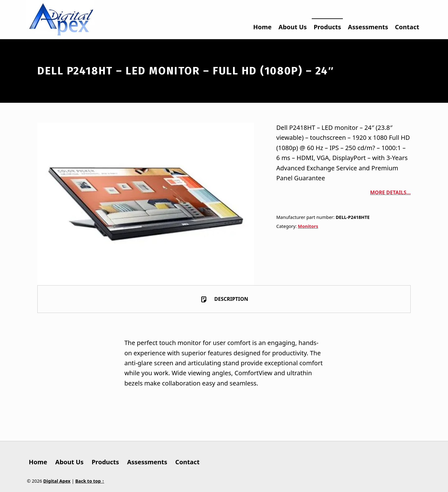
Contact (407, 27)
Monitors (308, 226)
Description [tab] (230, 299)
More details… (390, 192)
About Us (292, 27)
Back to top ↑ (89, 481)
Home (262, 27)
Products (327, 27)
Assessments (368, 27)
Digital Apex (56, 481)
